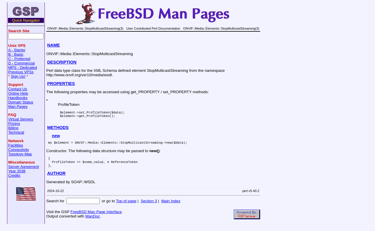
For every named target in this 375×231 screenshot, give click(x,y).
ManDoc (92, 222)
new (56, 138)
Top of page (126, 207)
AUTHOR (56, 179)
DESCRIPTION (61, 62)
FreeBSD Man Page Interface (96, 218)
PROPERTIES (61, 83)
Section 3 (149, 207)
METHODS (58, 130)
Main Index (170, 207)
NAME (53, 45)
